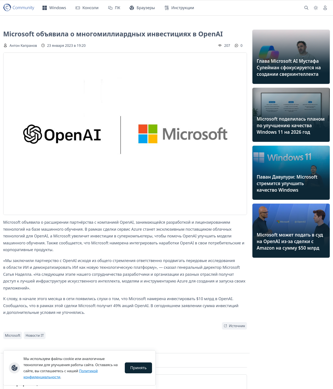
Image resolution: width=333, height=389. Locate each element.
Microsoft (12, 335)
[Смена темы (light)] (315, 8)
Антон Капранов (23, 45)
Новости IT (34, 335)
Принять (138, 367)
